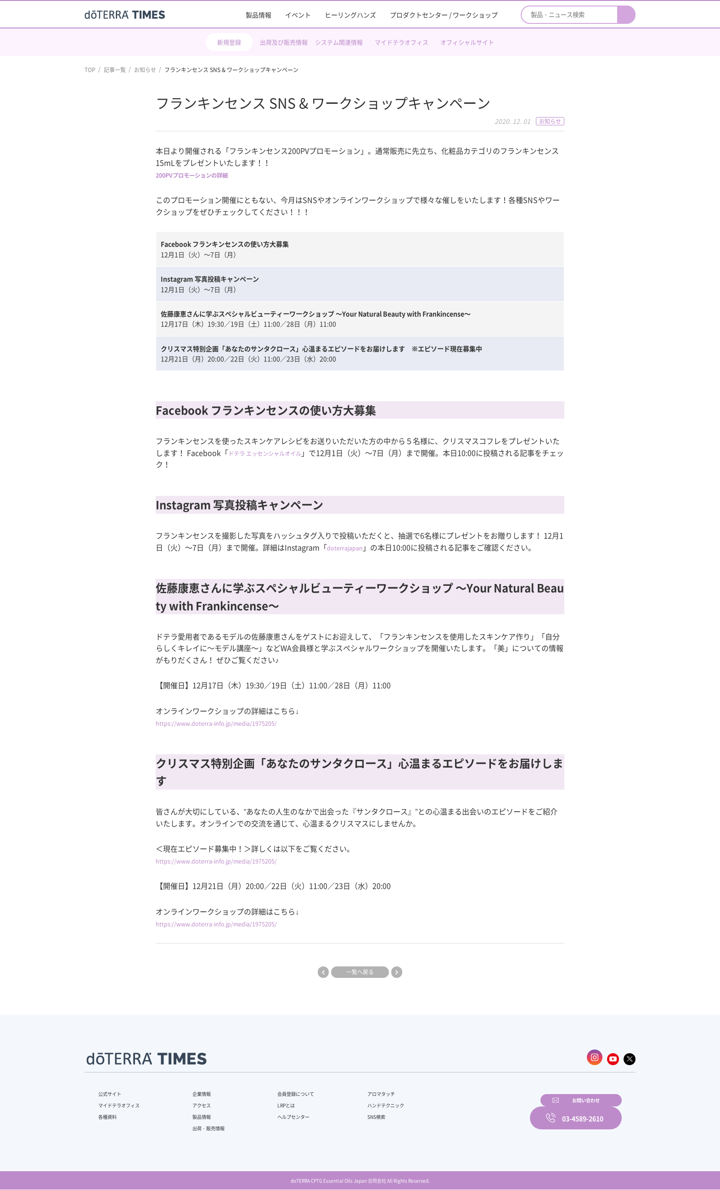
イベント (298, 14)
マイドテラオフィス (401, 42)
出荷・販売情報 (204, 1124)
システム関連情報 (339, 42)
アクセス (196, 1101)
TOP (90, 70)
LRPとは (271, 1101)
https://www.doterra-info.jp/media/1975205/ (232, 722)
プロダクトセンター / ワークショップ (444, 14)
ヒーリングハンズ (350, 14)
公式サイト (112, 1090)
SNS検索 (353, 1113)
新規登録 (229, 42)
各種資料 (109, 1113)
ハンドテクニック (364, 1101)
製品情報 (258, 14)
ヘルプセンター (280, 1113)
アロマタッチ (358, 1090)
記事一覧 (115, 70)
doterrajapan (349, 547)
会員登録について (283, 1090)
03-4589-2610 (582, 1111)
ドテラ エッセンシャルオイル (277, 452)
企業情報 (196, 1090)
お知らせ (145, 70)
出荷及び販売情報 (284, 42)
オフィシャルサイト (467, 42)
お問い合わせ (477, 1111)
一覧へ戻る (360, 972)
